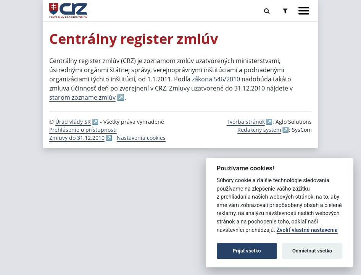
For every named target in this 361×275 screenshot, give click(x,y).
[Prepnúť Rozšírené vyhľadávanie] (285, 10)
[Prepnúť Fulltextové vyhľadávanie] (267, 10)
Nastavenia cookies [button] (141, 137)
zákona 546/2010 (216, 79)
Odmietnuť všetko (312, 251)
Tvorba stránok (246, 121)
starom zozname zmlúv (82, 97)
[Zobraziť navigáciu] (304, 10)
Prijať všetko (247, 251)
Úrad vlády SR (73, 121)
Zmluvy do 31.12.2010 (77, 137)
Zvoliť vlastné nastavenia (307, 230)
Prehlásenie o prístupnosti (83, 129)
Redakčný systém (259, 129)
